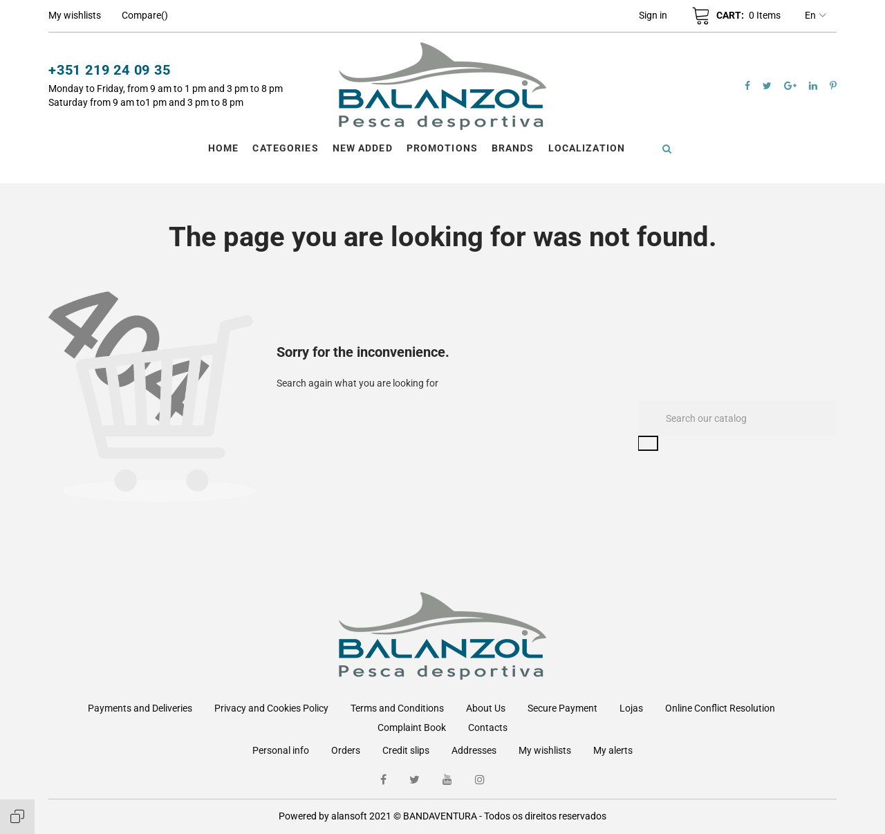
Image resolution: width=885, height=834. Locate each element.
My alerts (613, 750)
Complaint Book (412, 727)
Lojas (631, 708)
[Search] (737, 418)
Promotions (442, 148)
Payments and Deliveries (140, 708)
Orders (345, 750)
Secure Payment (562, 708)
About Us (485, 708)
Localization (586, 148)
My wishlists (545, 750)
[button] (653, 15)
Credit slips (405, 750)
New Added (363, 148)
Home (223, 148)
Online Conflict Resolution (720, 708)
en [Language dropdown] (815, 16)
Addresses (473, 750)
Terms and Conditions (397, 708)
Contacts (487, 727)
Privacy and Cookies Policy (271, 708)
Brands (513, 148)
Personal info (280, 750)
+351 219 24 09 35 (109, 70)
